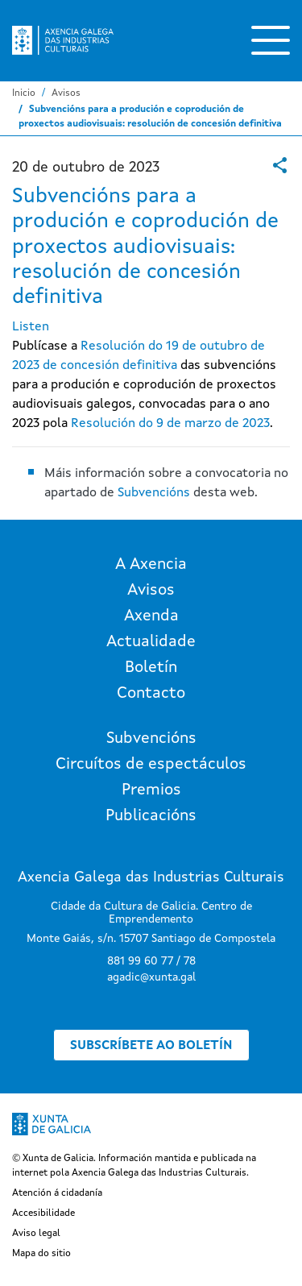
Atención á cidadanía (57, 1193)
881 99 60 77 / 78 (151, 961)
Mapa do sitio (41, 1254)
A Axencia (151, 565)
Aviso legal (36, 1233)
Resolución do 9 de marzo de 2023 (170, 423)
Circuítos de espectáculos (151, 765)
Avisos (66, 93)
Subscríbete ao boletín (151, 1045)
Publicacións (151, 816)
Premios (151, 790)
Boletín (151, 668)
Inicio (23, 93)
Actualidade (151, 642)
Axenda (151, 616)
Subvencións (154, 493)
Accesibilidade (43, 1213)
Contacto (151, 694)
